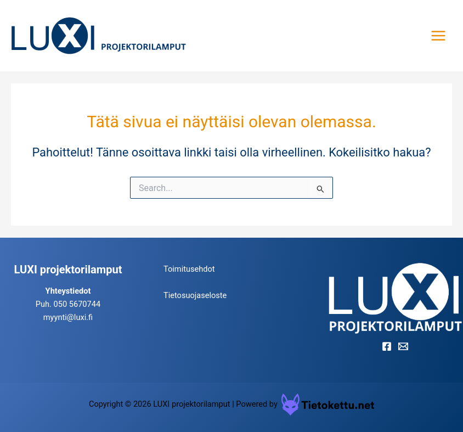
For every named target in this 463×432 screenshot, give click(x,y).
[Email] (403, 346)
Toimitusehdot (189, 269)
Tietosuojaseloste (195, 295)
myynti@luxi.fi (68, 317)
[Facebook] (387, 346)
